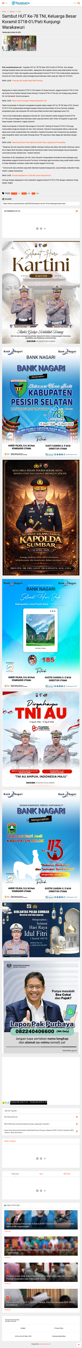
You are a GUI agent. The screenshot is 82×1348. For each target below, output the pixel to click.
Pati (19, 11)
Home (4, 11)
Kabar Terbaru (10, 1141)
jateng (12, 11)
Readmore (8, 1231)
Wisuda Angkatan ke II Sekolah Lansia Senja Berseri (31, 175)
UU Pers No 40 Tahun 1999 (23, 1336)
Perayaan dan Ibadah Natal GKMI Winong (27, 81)
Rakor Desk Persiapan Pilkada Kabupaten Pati (29, 101)
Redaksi (23, 1328)
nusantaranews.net (45, 1344)
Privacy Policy (59, 1328)
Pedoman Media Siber (59, 1336)
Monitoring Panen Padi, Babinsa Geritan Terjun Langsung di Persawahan (38, 142)
